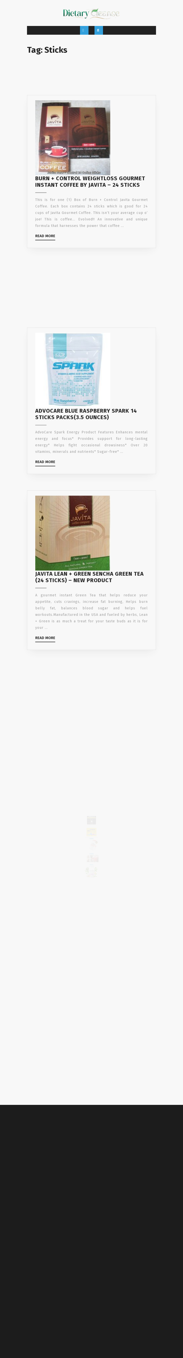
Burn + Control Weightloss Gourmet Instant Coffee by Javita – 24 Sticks (90, 199)
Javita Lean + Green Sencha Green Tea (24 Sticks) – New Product (89, 601)
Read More (45, 254)
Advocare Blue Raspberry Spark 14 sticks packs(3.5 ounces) (86, 437)
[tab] (84, 30)
